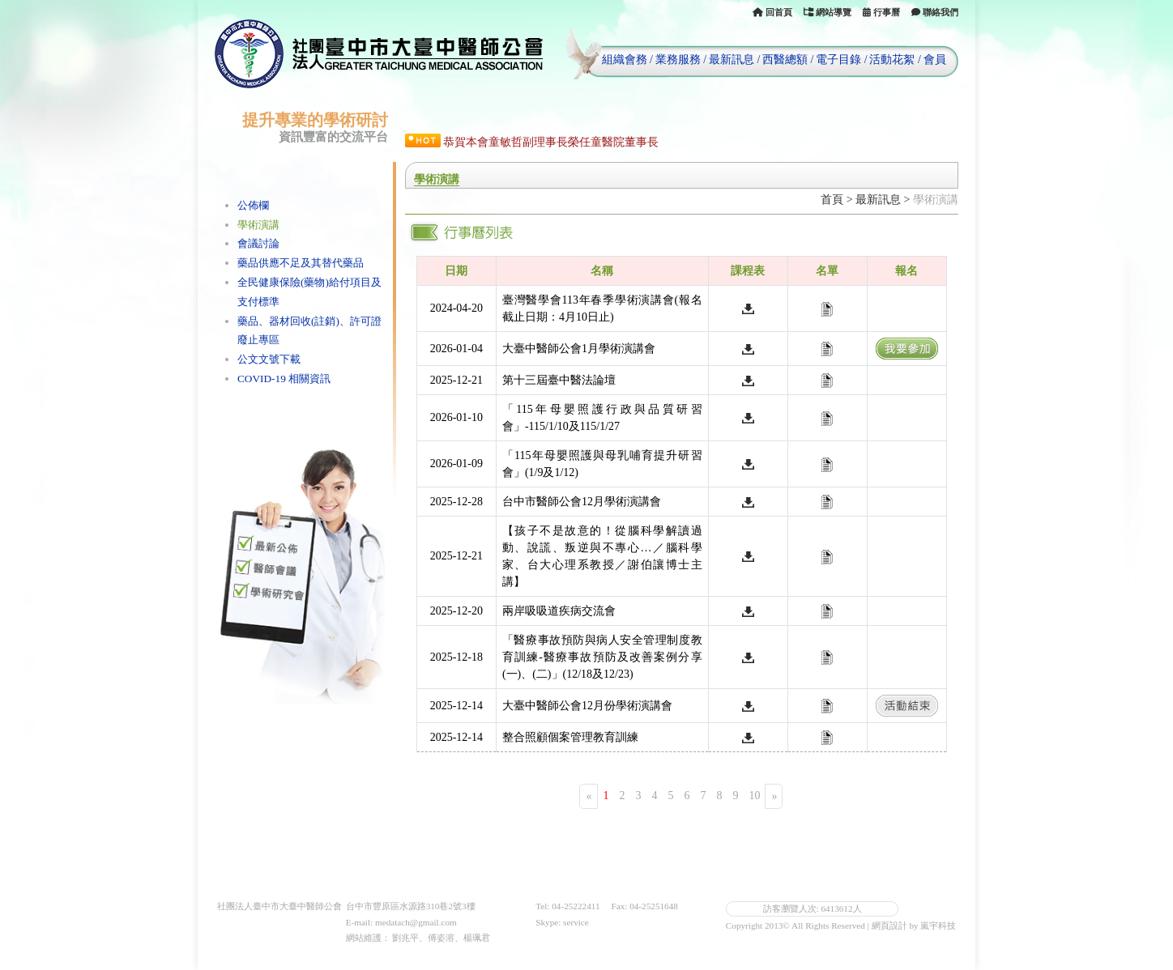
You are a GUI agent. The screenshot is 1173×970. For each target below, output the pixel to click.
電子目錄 (838, 59)
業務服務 (678, 59)
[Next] (774, 796)
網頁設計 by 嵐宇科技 (914, 925)
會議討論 (258, 243)
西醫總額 (785, 59)
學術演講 (258, 225)
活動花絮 (892, 59)
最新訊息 (731, 59)
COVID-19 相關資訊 (284, 378)
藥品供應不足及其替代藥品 (300, 263)
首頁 (832, 200)
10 (754, 795)
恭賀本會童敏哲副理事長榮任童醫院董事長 (551, 142)
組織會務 (624, 59)
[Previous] (588, 796)
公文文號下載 (269, 359)
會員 (934, 59)
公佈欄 (253, 205)
